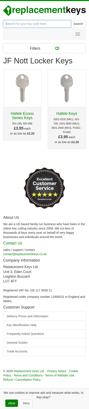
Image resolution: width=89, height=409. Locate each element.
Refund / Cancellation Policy (22, 379)
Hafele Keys (66, 113)
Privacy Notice (56, 371)
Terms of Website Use (59, 375)
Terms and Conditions (28, 375)
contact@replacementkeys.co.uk (25, 254)
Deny (26, 403)
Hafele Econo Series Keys (22, 115)
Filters (44, 48)
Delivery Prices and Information (27, 316)
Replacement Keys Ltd (29, 371)
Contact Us (12, 243)
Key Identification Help (21, 325)
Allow (11, 403)
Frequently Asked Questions (25, 334)
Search (78, 23)
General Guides (17, 342)
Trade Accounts (17, 351)
